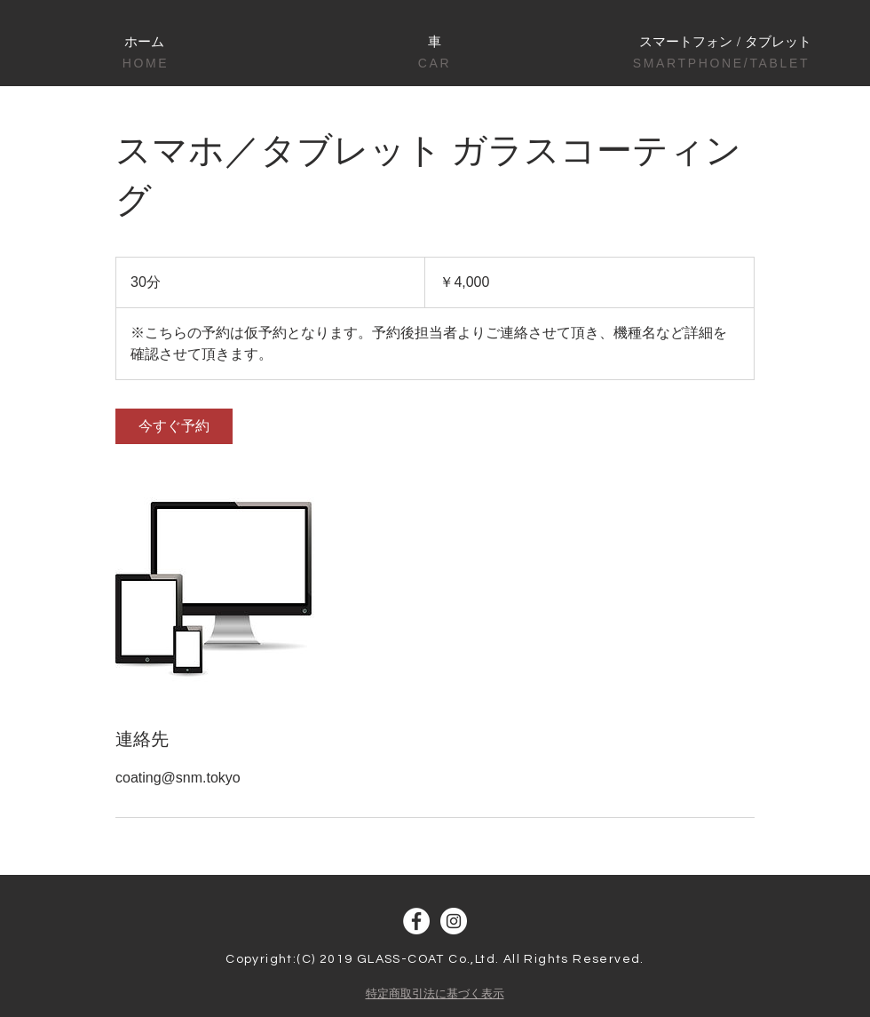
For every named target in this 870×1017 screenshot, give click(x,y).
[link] (174, 426)
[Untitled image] (218, 586)
